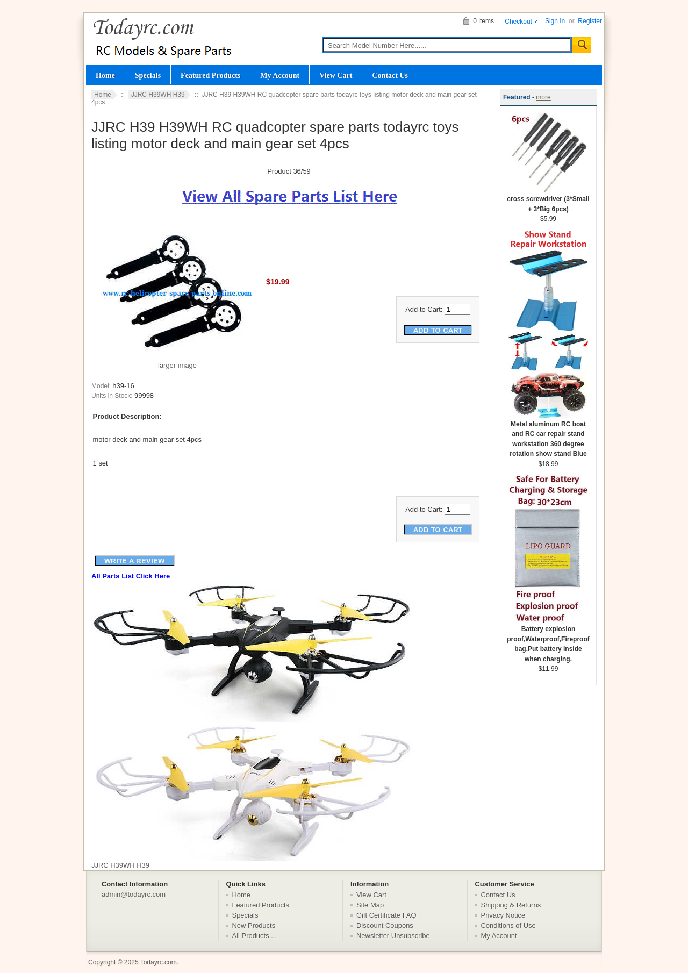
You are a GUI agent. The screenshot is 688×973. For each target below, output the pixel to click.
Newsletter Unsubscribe (393, 936)
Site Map (370, 905)
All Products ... (254, 936)
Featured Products (210, 75)
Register (590, 21)
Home (105, 75)
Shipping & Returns (511, 905)
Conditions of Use (508, 925)
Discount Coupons (384, 925)
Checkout (518, 21)
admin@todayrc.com (134, 894)
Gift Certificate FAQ (386, 915)
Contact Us (390, 75)
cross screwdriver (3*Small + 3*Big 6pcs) (548, 200)
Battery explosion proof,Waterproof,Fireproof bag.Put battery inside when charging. (548, 640)
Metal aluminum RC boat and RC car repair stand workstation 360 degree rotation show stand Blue (548, 435)
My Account (279, 75)
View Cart (335, 75)
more (543, 97)
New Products (254, 925)
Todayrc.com (158, 962)
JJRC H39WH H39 (158, 94)
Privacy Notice (503, 915)
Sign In (555, 21)
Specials (148, 75)
